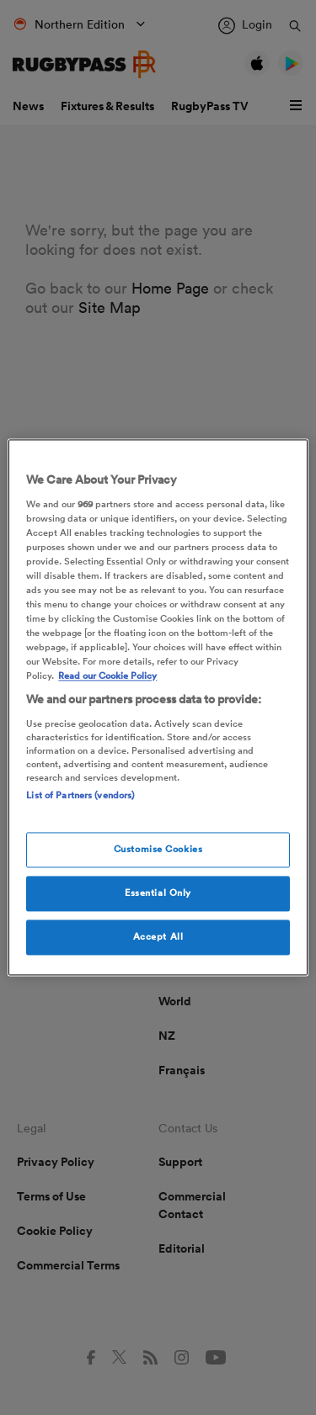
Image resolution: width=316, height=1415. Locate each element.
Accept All (158, 937)
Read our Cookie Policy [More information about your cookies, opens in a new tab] (107, 676)
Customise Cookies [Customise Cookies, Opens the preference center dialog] (158, 849)
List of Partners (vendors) (80, 795)
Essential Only (158, 893)
